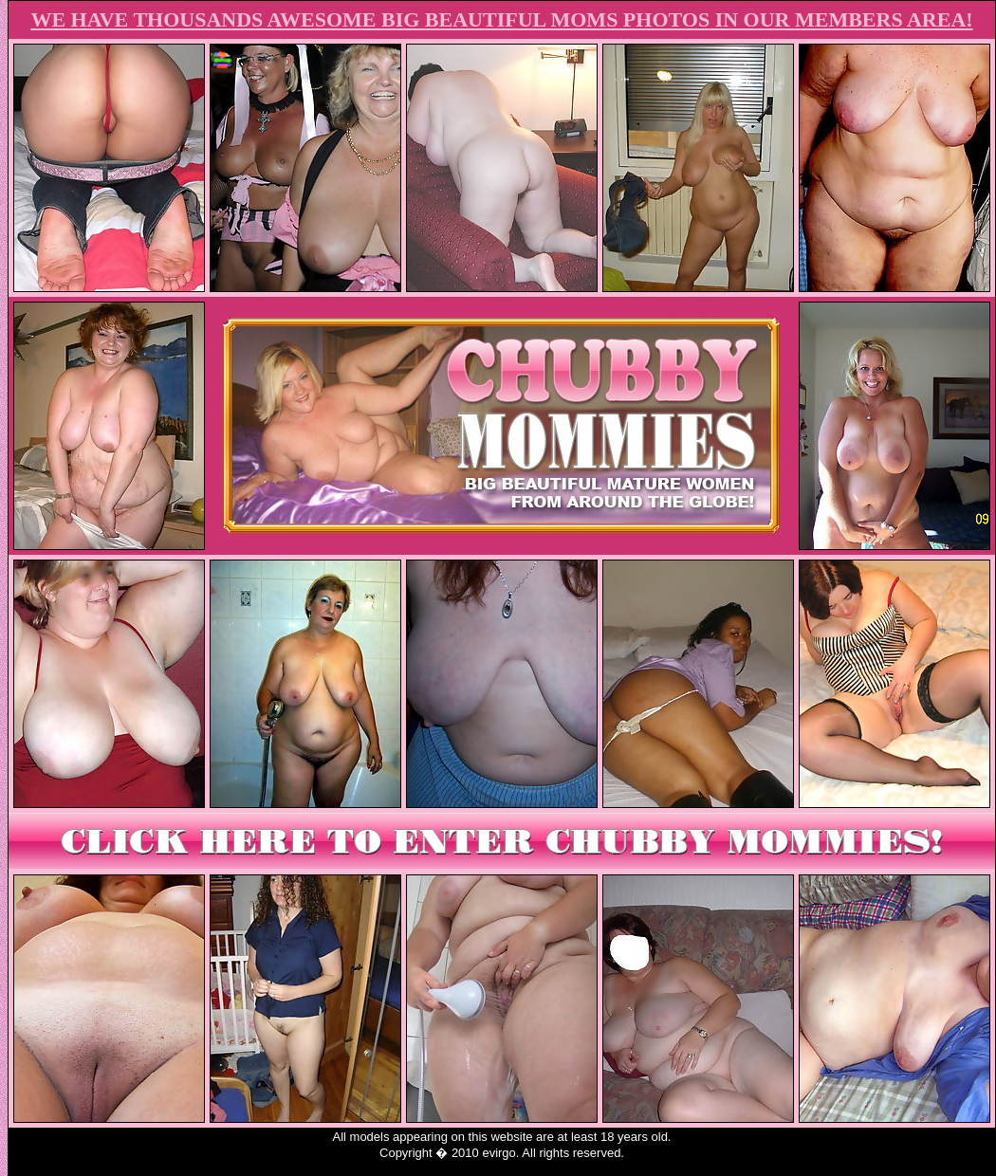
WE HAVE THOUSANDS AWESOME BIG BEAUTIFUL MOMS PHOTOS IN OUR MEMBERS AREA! (501, 19)
